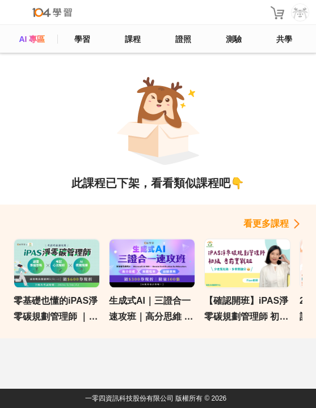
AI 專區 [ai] (32, 39)
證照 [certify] (183, 39)
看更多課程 (266, 223)
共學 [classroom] (284, 39)
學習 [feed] (82, 39)
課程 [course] (133, 39)
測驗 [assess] (234, 39)
